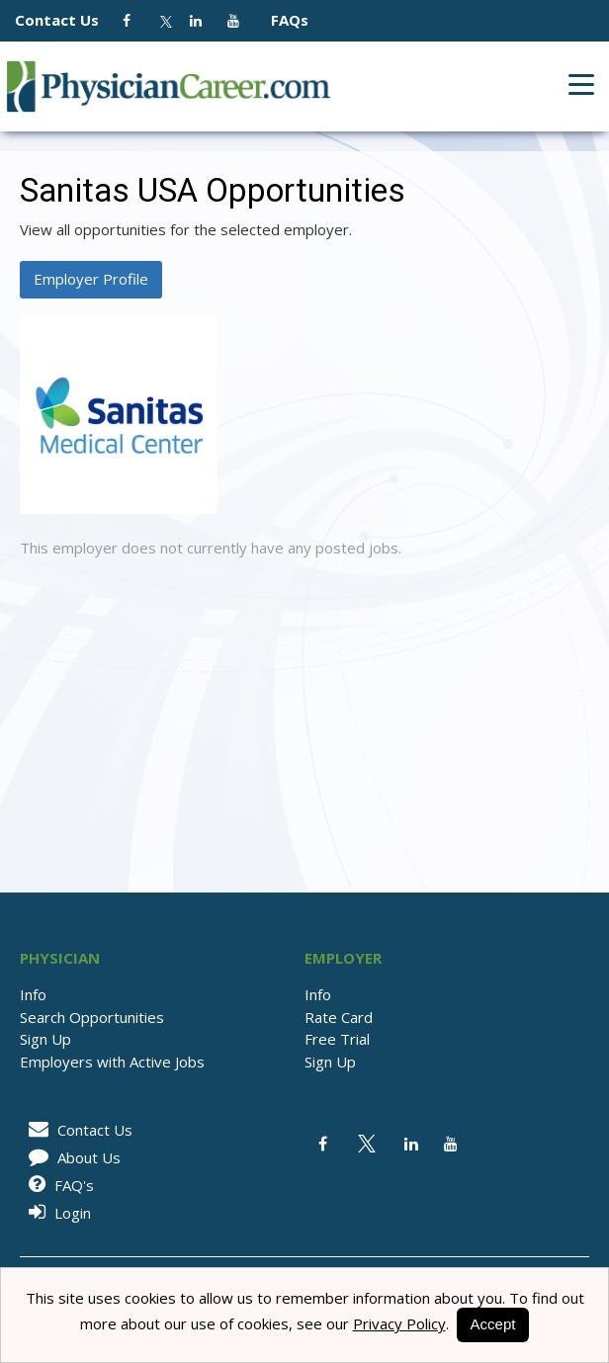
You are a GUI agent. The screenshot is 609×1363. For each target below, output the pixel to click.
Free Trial (337, 1039)
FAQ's (58, 1185)
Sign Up (45, 1039)
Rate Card (338, 1017)
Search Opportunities (92, 1017)
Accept (493, 1324)
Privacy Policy (399, 1323)
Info (33, 994)
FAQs (281, 20)
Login (56, 1213)
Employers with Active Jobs (112, 1061)
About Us (71, 1157)
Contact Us (67, 20)
